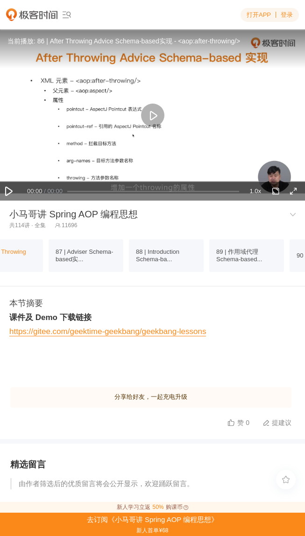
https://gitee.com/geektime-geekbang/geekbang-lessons (107, 331)
